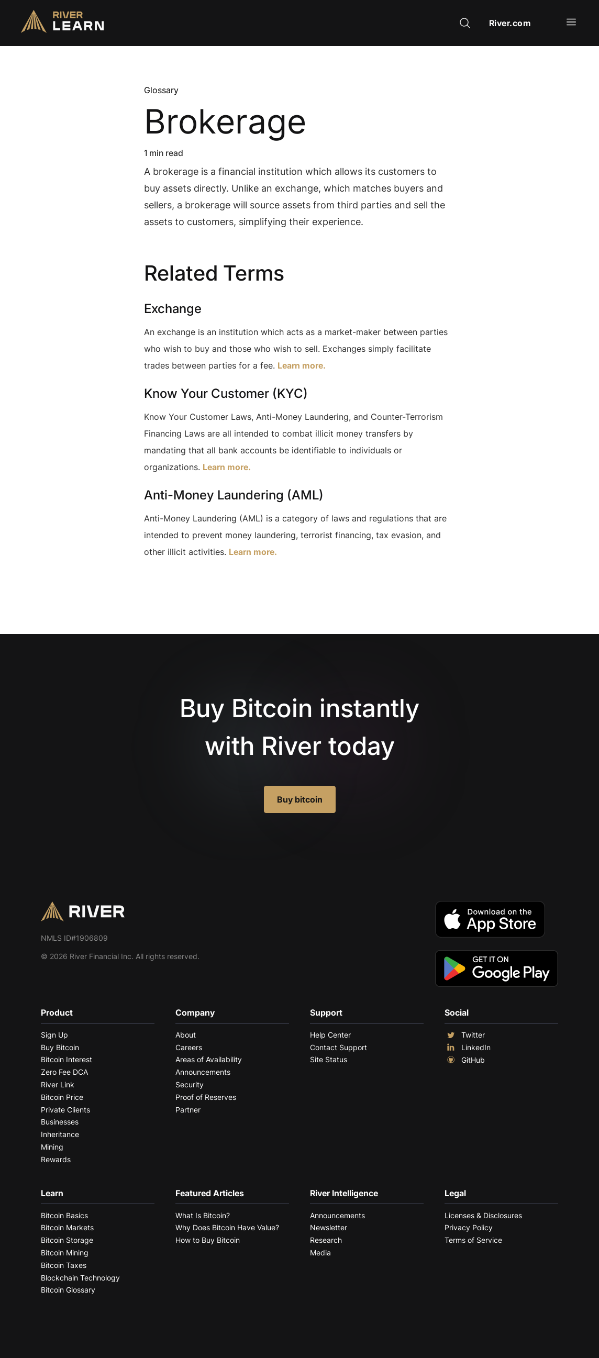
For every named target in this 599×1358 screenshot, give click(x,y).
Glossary (161, 90)
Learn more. (302, 365)
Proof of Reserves (205, 1097)
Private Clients (65, 1109)
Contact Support (338, 1047)
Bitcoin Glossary (68, 1289)
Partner (188, 1109)
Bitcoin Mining (64, 1252)
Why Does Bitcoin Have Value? (227, 1227)
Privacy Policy (469, 1227)
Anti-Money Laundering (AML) (234, 495)
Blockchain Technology (80, 1277)
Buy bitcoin (300, 799)
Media (320, 1252)
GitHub (465, 1060)
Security (189, 1084)
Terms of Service (473, 1239)
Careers (188, 1047)
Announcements (202, 1071)
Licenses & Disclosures (483, 1215)
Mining (52, 1146)
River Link (57, 1084)
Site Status (328, 1059)
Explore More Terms (202, 584)
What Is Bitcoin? (202, 1215)
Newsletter (328, 1227)
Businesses (60, 1121)
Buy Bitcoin (60, 1047)
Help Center (330, 1034)
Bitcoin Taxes (63, 1265)
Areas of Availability (208, 1059)
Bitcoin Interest (66, 1059)
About (185, 1034)
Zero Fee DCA (64, 1071)
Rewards (56, 1159)
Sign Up (54, 1034)
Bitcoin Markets (67, 1227)
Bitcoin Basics (64, 1215)
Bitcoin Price (62, 1097)
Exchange (173, 308)
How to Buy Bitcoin (207, 1239)
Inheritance (60, 1134)
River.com (510, 23)
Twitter (465, 1035)
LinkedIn (468, 1047)
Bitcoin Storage (67, 1239)
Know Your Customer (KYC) (226, 393)
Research (326, 1239)
